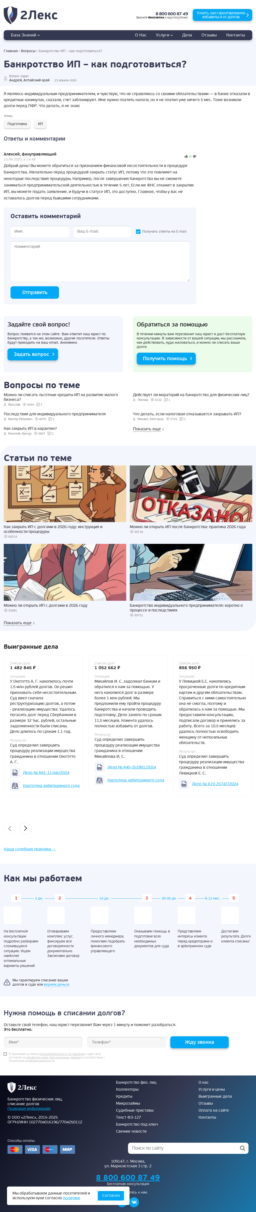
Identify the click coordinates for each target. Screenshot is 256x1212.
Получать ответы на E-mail (164, 231)
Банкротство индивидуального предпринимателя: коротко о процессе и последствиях (186, 608)
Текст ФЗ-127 (128, 1117)
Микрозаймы (128, 1103)
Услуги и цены (211, 1089)
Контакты (235, 35)
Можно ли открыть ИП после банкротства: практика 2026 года (188, 527)
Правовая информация (29, 1108)
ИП (40, 124)
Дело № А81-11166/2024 (46, 772)
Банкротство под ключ (137, 1124)
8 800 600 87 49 (172, 14)
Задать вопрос (31, 354)
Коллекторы (127, 1089)
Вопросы (28, 51)
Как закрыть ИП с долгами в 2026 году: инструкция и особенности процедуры (53, 529)
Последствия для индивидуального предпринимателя (55, 414)
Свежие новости (131, 1131)
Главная (11, 51)
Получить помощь (165, 358)
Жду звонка (199, 1042)
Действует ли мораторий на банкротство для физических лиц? (191, 395)
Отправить (35, 292)
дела (187, 35)
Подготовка (17, 124)
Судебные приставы (135, 1110)
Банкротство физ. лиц (136, 1082)
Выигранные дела (215, 1096)
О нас (140, 35)
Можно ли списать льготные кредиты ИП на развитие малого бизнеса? (61, 397)
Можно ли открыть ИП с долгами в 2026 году (46, 605)
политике (71, 1198)
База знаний (25, 35)
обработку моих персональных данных (53, 1058)
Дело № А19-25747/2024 (215, 783)
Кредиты (124, 1096)
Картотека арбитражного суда (51, 785)
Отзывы (209, 35)
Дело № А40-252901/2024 (132, 767)
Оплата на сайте (213, 1110)
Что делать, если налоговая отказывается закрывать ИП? (187, 414)
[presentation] (10, 828)
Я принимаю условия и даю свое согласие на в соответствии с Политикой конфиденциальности (57, 1058)
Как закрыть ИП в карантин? (30, 428)
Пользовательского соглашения (62, 1054)
